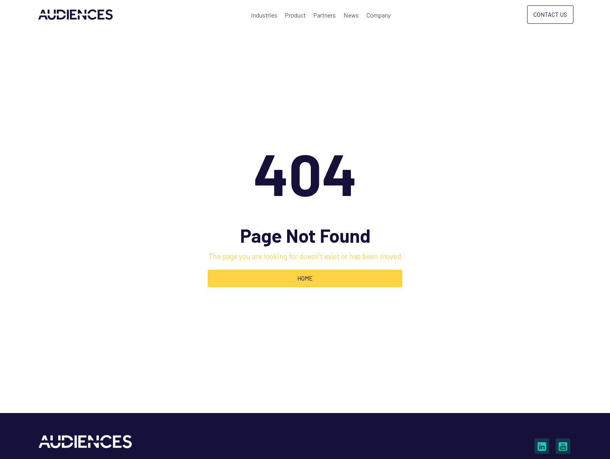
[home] (75, 14)
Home (305, 278)
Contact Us (550, 14)
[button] (264, 15)
